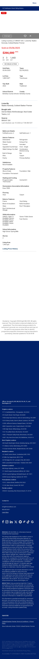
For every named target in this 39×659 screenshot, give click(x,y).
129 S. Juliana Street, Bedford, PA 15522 (14, 482)
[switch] (25, 36)
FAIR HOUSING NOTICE (28, 654)
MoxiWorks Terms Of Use (9, 651)
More (34, 3)
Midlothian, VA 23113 (18, 437)
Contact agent (7, 36)
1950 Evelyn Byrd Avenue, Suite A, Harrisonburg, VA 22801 (19, 418)
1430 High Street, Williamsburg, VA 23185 (14, 429)
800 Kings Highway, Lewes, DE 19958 (13, 468)
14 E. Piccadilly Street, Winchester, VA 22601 (15, 432)
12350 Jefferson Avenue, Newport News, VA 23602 (17, 423)
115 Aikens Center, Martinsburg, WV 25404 (14, 446)
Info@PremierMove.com (9, 507)
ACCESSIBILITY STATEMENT (11, 654)
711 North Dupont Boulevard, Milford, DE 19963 (15, 471)
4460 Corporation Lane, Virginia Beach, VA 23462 (16, 426)
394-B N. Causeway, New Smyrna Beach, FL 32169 (16, 491)
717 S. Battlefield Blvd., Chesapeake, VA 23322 (15, 412)
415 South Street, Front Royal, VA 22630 (13, 415)
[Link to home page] (3, 3)
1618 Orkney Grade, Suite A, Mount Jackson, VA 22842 (18, 420)
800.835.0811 (6, 509)
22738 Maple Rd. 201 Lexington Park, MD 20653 (16, 460)
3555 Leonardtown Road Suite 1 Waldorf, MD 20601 (17, 463)
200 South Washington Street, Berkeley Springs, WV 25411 (19, 443)
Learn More (5, 512)
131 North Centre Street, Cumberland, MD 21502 (16, 454)
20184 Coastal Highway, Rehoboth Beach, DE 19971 (17, 474)
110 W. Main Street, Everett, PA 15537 (13, 485)
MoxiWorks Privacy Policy (23, 651)
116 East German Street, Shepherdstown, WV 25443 (17, 448)
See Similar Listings (10, 64)
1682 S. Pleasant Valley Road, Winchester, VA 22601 (17, 434)
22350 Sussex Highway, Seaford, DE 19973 (14, 477)
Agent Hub (5, 615)
